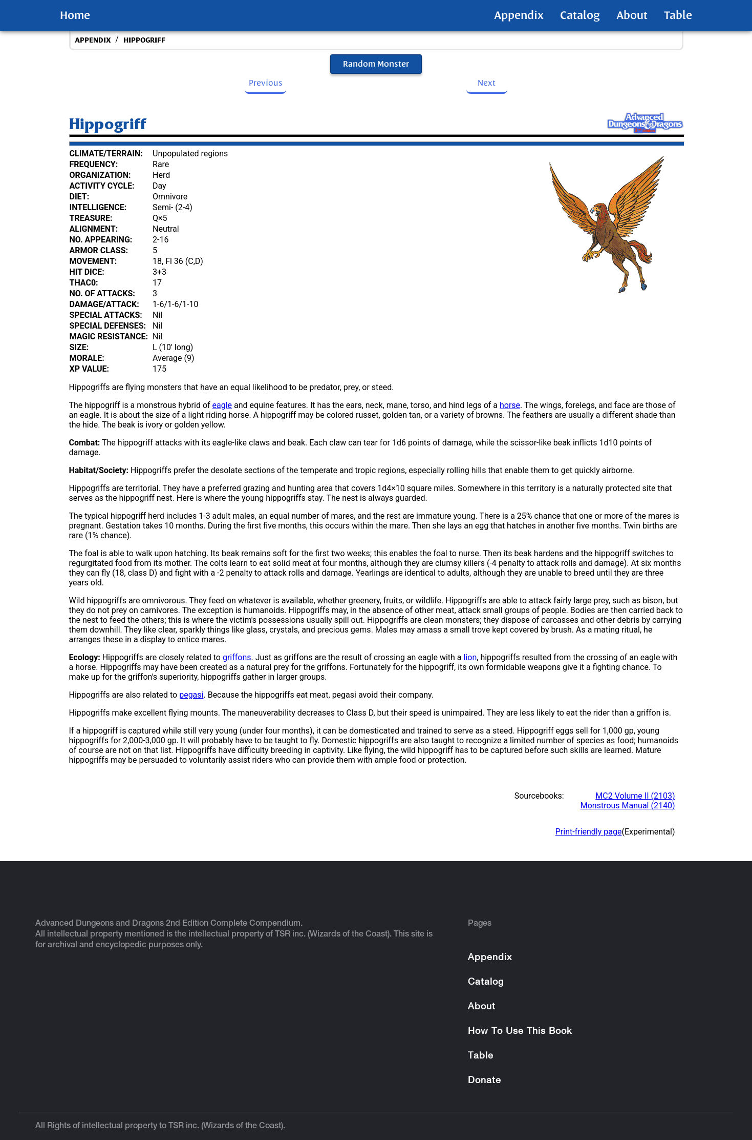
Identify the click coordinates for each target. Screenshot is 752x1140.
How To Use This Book (520, 1031)
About (632, 15)
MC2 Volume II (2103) (635, 796)
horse (510, 405)
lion (470, 657)
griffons (237, 657)
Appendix (519, 15)
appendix (93, 40)
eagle (222, 405)
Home (75, 15)
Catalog (580, 15)
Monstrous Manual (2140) (628, 805)
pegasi (191, 695)
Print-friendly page (588, 832)
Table (678, 15)
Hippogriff (144, 40)
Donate (484, 1080)
